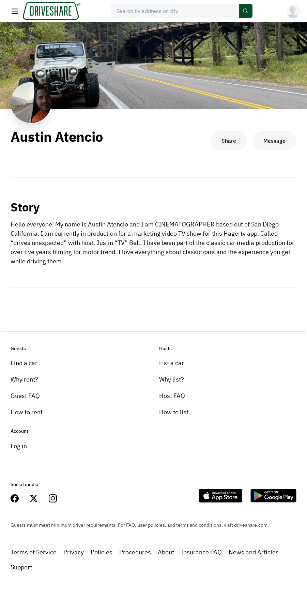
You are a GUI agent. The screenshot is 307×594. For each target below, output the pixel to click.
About (166, 552)
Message (274, 140)
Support (21, 567)
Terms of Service (34, 552)
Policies (101, 552)
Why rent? (24, 379)
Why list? (171, 379)
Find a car (24, 363)
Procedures (135, 552)
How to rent (27, 412)
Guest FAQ (25, 396)
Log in (19, 446)
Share (228, 140)
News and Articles (254, 552)
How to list (173, 412)
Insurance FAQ (201, 552)
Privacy (73, 552)
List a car (171, 363)
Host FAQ (172, 396)
